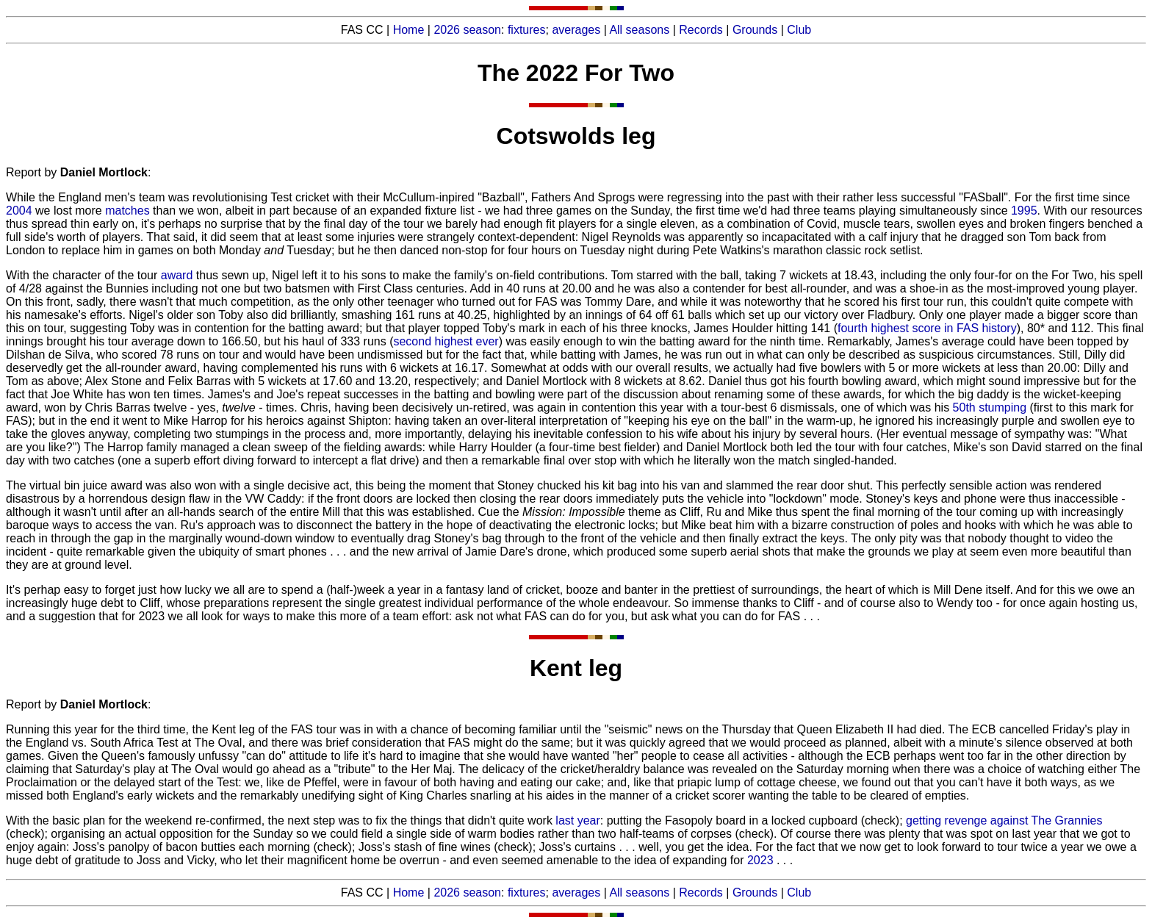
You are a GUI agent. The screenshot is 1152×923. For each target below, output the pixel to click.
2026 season (467, 30)
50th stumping (990, 407)
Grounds (754, 30)
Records (701, 30)
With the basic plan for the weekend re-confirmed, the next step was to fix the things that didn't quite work (280, 820)
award (177, 275)
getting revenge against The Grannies (1004, 820)
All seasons (639, 30)
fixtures (527, 30)
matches (127, 210)
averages (576, 30)
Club (799, 30)
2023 (760, 860)
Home (409, 30)
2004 (19, 210)
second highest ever (445, 341)
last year (577, 820)
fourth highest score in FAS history (927, 328)
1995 (1024, 210)
